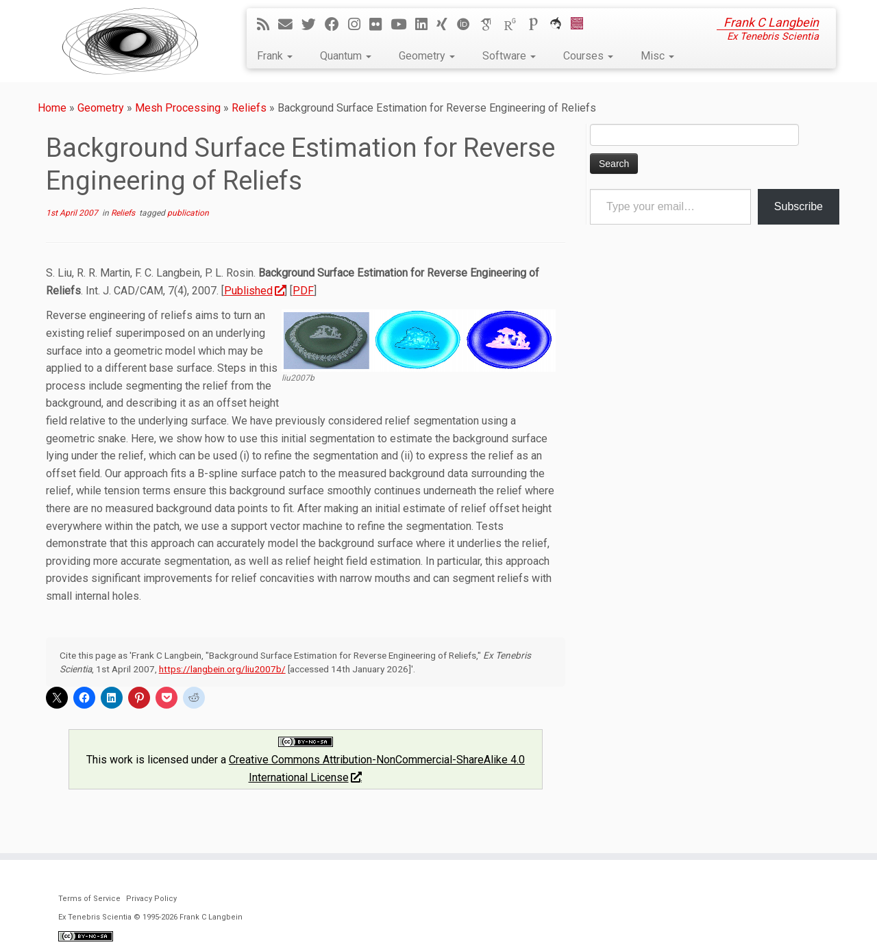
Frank (275, 55)
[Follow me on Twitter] (313, 24)
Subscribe (798, 206)
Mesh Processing (178, 107)
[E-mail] (289, 24)
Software (509, 55)
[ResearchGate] (514, 24)
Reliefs (249, 107)
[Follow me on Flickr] (380, 24)
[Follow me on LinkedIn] (425, 24)
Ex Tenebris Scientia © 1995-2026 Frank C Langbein (150, 917)
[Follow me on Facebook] (336, 24)
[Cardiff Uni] (581, 24)
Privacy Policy (151, 898)
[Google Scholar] (491, 24)
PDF (303, 290)
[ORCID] (468, 24)
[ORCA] (560, 24)
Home (52, 107)
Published (254, 290)
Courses (588, 55)
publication (188, 213)
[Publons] (537, 24)
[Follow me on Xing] (446, 24)
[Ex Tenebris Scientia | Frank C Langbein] (130, 41)
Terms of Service (89, 898)
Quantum (345, 55)
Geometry (427, 55)
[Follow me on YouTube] (403, 24)
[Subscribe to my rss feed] (267, 24)
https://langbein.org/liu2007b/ (222, 668)
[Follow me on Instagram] (358, 24)
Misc (657, 55)
